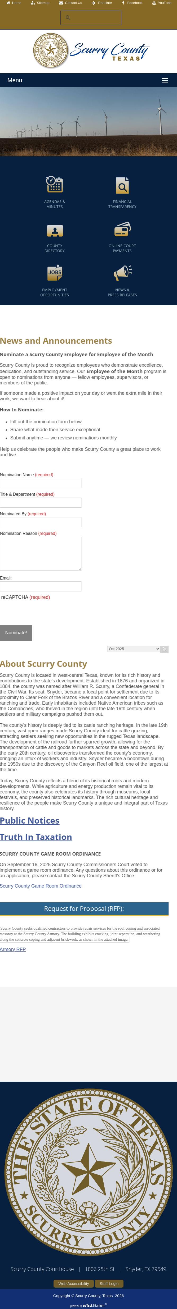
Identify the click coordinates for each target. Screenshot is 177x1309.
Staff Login (109, 1283)
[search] (90, 18)
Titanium (94, 1305)
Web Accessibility (73, 1283)
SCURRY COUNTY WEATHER (85, 1024)
